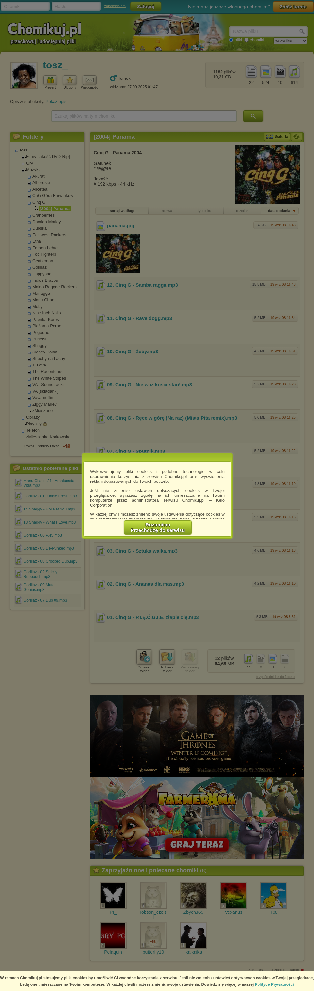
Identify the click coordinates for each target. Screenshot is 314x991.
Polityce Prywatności (274, 984)
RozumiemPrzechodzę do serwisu (158, 527)
